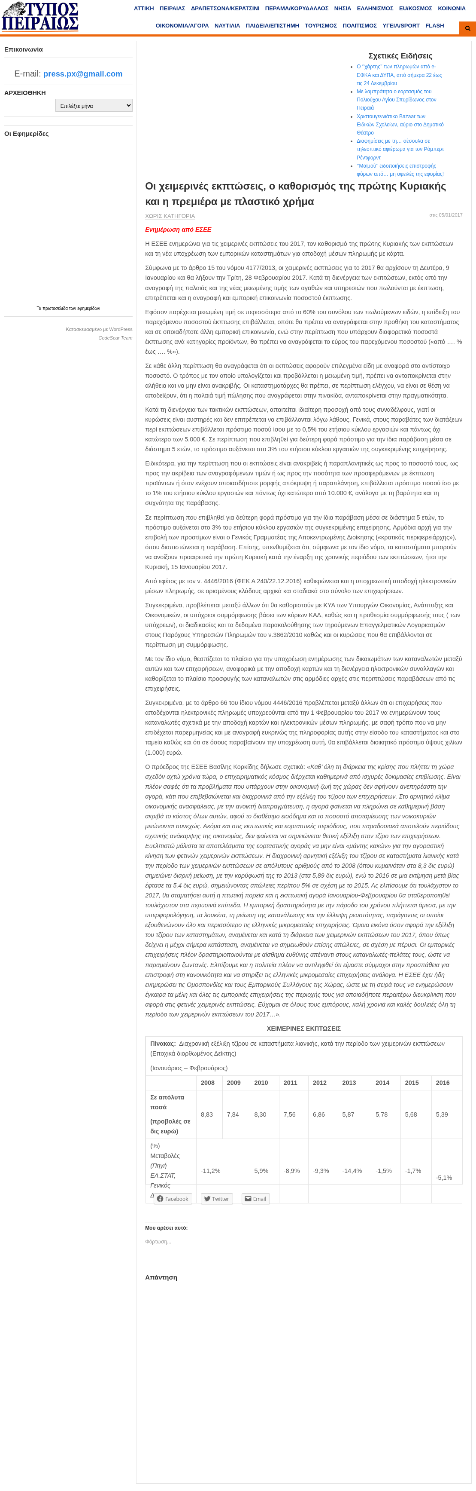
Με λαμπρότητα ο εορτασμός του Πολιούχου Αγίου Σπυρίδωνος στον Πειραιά (397, 100)
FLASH (434, 25)
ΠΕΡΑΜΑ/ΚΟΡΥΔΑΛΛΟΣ (297, 8)
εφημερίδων (88, 308)
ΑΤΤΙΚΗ (144, 8)
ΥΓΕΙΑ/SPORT (401, 25)
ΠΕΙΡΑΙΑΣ (172, 8)
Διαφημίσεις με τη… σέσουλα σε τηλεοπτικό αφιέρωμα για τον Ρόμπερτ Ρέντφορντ (400, 149)
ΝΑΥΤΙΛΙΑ (227, 25)
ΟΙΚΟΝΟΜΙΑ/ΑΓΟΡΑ (182, 25)
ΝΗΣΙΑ (343, 8)
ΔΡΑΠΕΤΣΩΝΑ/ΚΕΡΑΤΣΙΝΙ (225, 8)
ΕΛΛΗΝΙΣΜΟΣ (375, 8)
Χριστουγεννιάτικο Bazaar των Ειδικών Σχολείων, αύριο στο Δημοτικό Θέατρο (400, 124)
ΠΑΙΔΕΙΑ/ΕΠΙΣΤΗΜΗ (272, 25)
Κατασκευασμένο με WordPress (99, 329)
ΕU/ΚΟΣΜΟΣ (415, 8)
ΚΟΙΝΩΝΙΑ (452, 8)
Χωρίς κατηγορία (170, 216)
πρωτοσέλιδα (55, 308)
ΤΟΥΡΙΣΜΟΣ (321, 25)
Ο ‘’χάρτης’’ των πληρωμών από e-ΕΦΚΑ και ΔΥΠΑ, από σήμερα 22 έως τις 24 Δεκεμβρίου (399, 75)
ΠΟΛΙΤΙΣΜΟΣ (360, 25)
